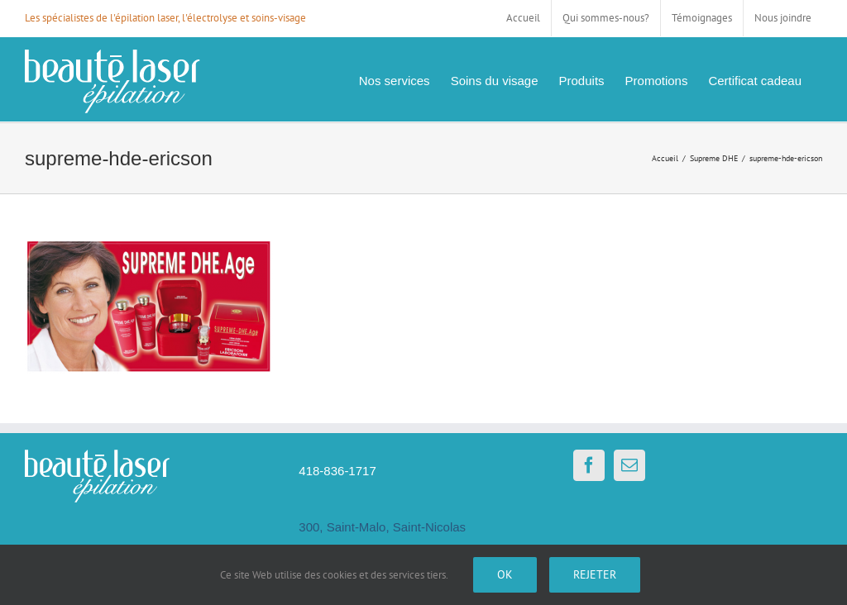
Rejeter (594, 574)
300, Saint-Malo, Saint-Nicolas (382, 527)
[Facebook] (589, 465)
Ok (505, 574)
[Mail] (629, 465)
